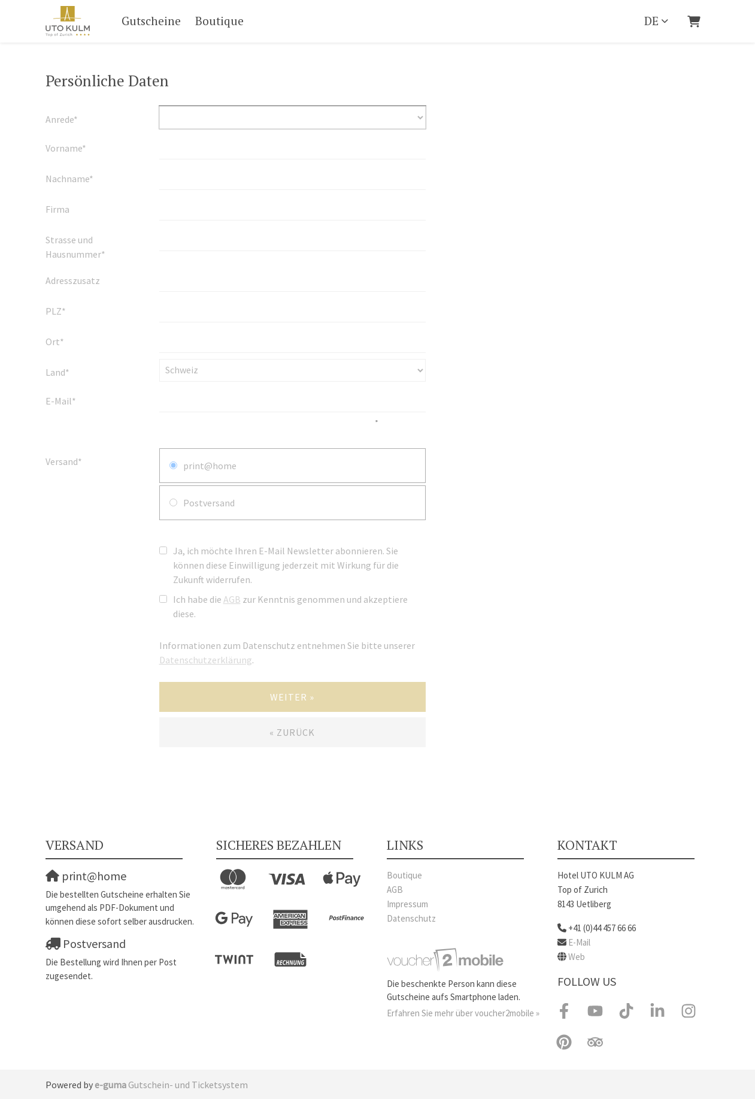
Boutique (219, 20)
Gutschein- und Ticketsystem (171, 1085)
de (651, 20)
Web (576, 956)
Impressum (407, 904)
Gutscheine (151, 20)
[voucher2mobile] (447, 959)
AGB (395, 889)
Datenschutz (411, 918)
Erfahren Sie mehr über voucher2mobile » (463, 1013)
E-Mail (579, 942)
